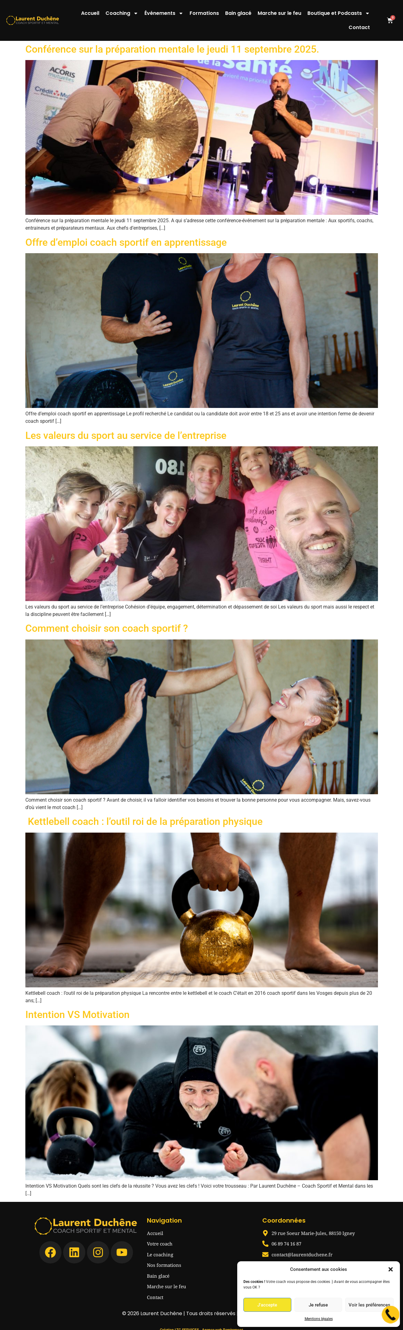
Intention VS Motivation (77, 1014)
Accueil (90, 13)
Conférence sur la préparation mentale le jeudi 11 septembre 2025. (172, 49)
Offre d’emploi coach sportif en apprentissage (126, 242)
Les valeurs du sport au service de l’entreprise (125, 435)
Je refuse (318, 1305)
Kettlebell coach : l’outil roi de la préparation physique (144, 821)
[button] (391, 1269)
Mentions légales (319, 1319)
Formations (204, 13)
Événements (163, 13)
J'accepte (267, 1305)
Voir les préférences (369, 1305)
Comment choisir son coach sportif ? (106, 628)
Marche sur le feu (279, 13)
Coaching (121, 13)
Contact (359, 27)
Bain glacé (238, 13)
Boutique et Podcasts (338, 13)
